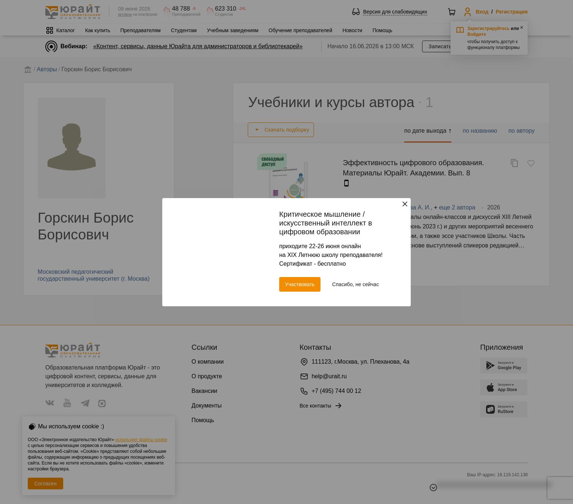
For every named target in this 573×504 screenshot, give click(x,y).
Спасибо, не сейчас (355, 284)
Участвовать (300, 284)
